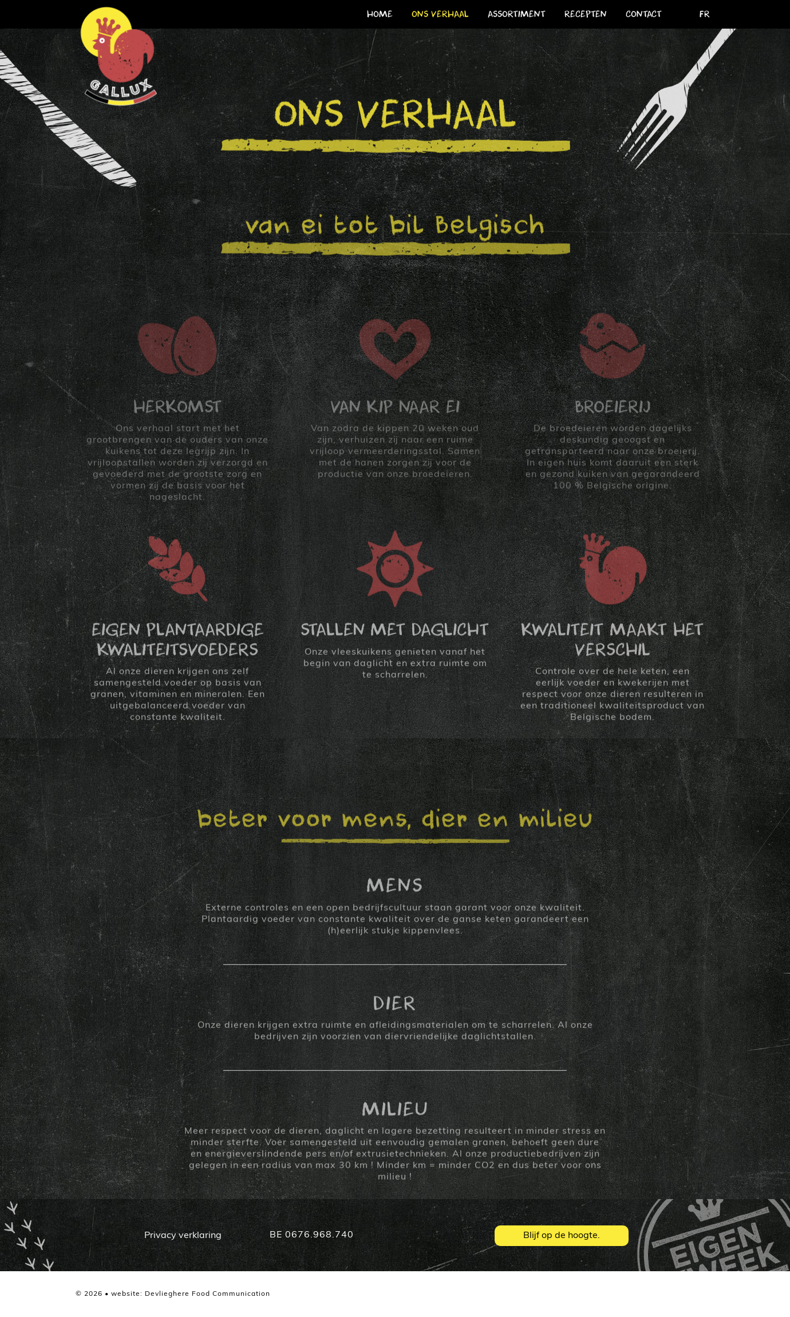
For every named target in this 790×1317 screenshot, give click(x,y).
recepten (585, 14)
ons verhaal (440, 14)
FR (705, 14)
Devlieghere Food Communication (207, 1294)
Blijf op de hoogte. (561, 1235)
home (380, 14)
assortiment (517, 14)
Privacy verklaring (183, 1235)
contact (644, 14)
